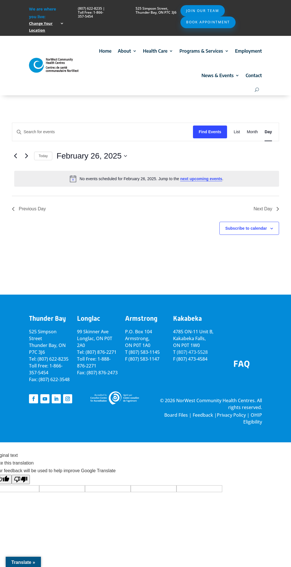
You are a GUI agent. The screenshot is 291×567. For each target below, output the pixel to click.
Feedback (203, 415)
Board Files (176, 415)
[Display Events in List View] (237, 132)
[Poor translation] (21, 479)
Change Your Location (41, 27)
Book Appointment (208, 22)
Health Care (155, 51)
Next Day (266, 208)
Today (43, 156)
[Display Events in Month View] (252, 132)
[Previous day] (15, 156)
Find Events (210, 132)
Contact (254, 75)
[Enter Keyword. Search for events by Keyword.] (102, 132)
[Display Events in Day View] (268, 132)
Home (105, 51)
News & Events (217, 75)
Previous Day (29, 208)
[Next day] (26, 156)
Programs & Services (201, 51)
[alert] (146, 179)
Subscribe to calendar (246, 228)
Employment (248, 51)
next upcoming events (201, 178)
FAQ (241, 363)
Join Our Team (202, 10)
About (124, 51)
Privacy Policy (231, 415)
